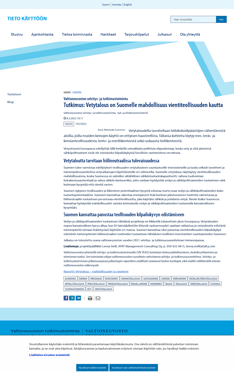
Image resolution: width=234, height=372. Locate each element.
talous (168, 283)
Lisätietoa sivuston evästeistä (49, 355)
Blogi (10, 102)
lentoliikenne (150, 278)
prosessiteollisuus (118, 283)
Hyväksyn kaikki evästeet (92, 367)
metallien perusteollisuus (203, 278)
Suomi (106, 4)
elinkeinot (70, 278)
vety (89, 288)
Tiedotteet (14, 94)
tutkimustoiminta (74, 288)
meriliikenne (179, 278)
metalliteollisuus (74, 283)
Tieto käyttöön (27, 18)
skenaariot (156, 283)
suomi (67, 92)
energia (83, 278)
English (128, 4)
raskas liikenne (139, 283)
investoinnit (111, 278)
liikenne (165, 278)
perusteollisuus (96, 283)
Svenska (116, 4)
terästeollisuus (198, 283)
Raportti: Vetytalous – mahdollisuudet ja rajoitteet (96, 271)
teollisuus (181, 283)
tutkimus (215, 283)
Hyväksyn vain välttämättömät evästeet (133, 367)
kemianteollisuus (130, 278)
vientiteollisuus (103, 288)
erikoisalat (96, 278)
